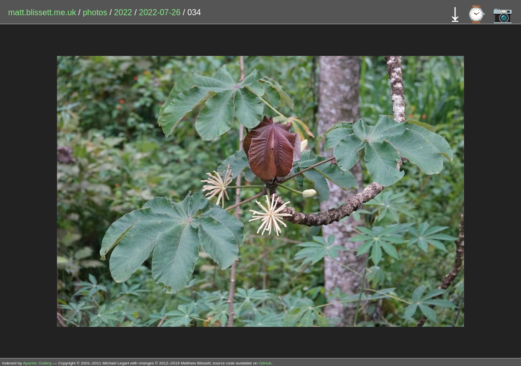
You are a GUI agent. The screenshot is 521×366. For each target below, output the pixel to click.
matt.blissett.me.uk (42, 12)
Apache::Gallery (37, 363)
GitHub (265, 363)
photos (95, 12)
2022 (123, 12)
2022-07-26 (160, 12)
